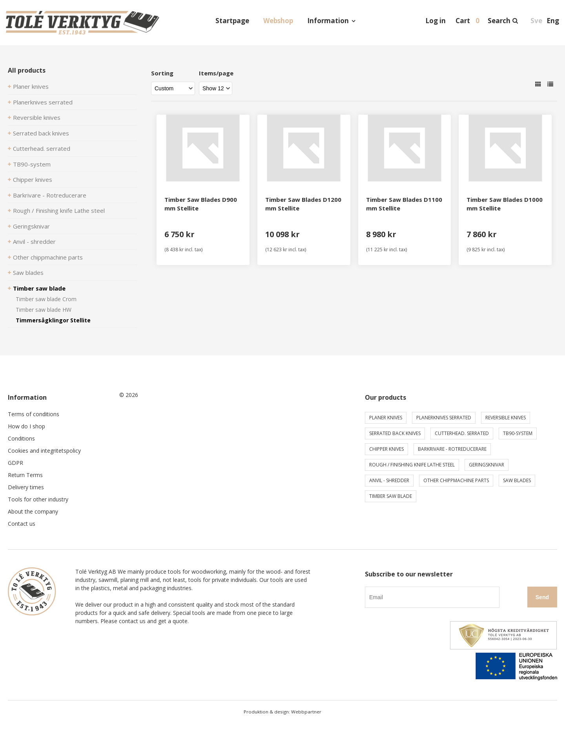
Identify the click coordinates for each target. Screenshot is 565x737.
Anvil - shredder (34, 241)
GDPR (15, 462)
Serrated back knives (41, 133)
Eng (553, 20)
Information (328, 20)
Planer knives (31, 86)
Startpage (232, 20)
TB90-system (32, 164)
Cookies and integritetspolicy (44, 450)
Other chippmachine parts (48, 257)
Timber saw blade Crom (46, 299)
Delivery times (26, 487)
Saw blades (28, 272)
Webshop (278, 20)
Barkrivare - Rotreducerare (49, 195)
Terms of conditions (33, 414)
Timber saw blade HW (43, 309)
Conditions (21, 438)
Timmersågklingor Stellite (53, 320)
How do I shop (26, 426)
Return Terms (25, 475)
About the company (33, 511)
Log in (435, 20)
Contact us (21, 523)
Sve (536, 20)
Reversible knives (36, 117)
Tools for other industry (38, 499)
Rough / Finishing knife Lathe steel (59, 210)
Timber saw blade (39, 288)
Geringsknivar (31, 226)
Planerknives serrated (43, 102)
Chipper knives (32, 179)
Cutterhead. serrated (41, 148)
